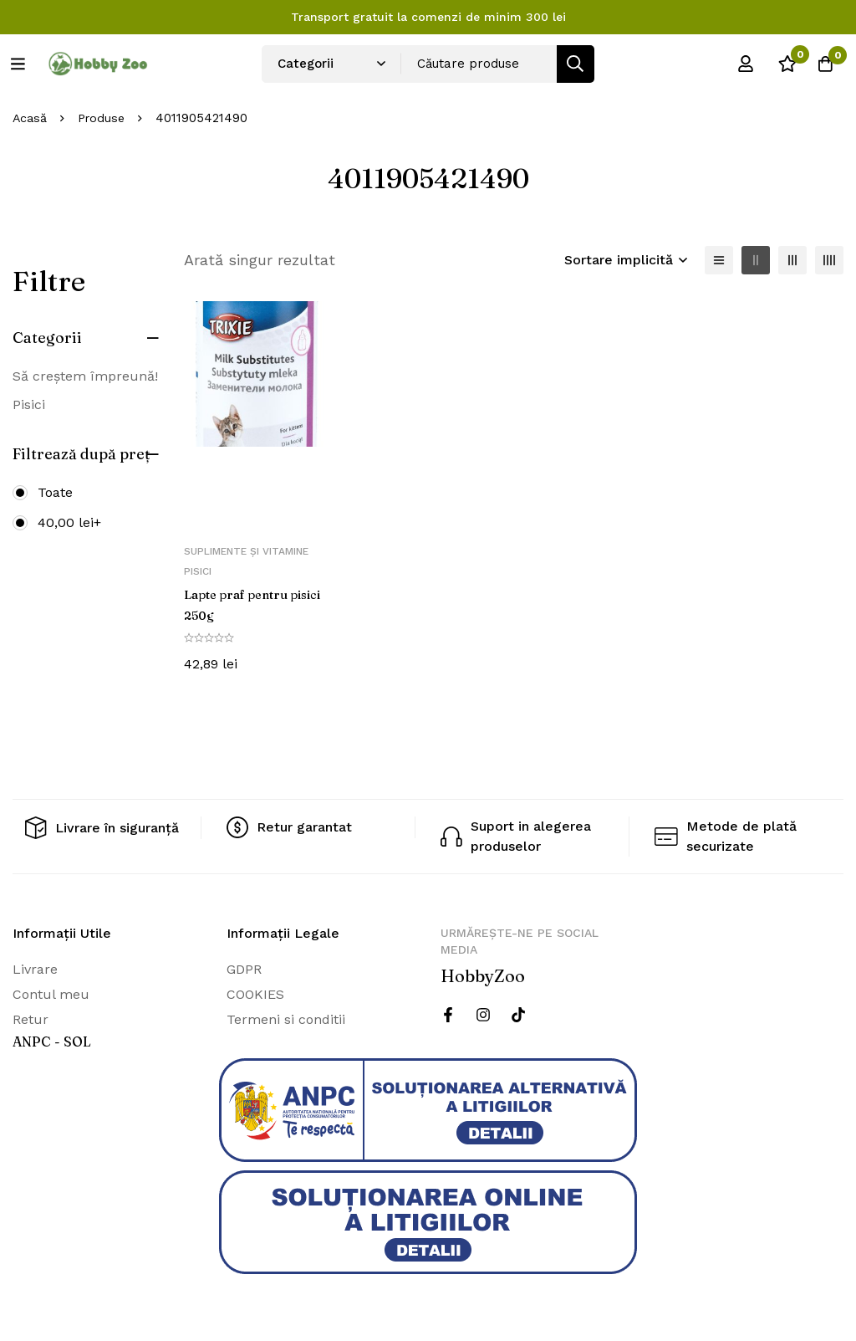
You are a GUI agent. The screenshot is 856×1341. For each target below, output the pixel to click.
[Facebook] (448, 1013)
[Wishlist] (780, 63)
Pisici (29, 404)
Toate (55, 492)
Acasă (30, 117)
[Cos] (822, 63)
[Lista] (719, 260)
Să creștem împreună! (85, 376)
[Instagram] (483, 1013)
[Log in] (738, 63)
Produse (104, 117)
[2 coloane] (755, 260)
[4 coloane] (829, 260)
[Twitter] (518, 1013)
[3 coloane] (792, 260)
